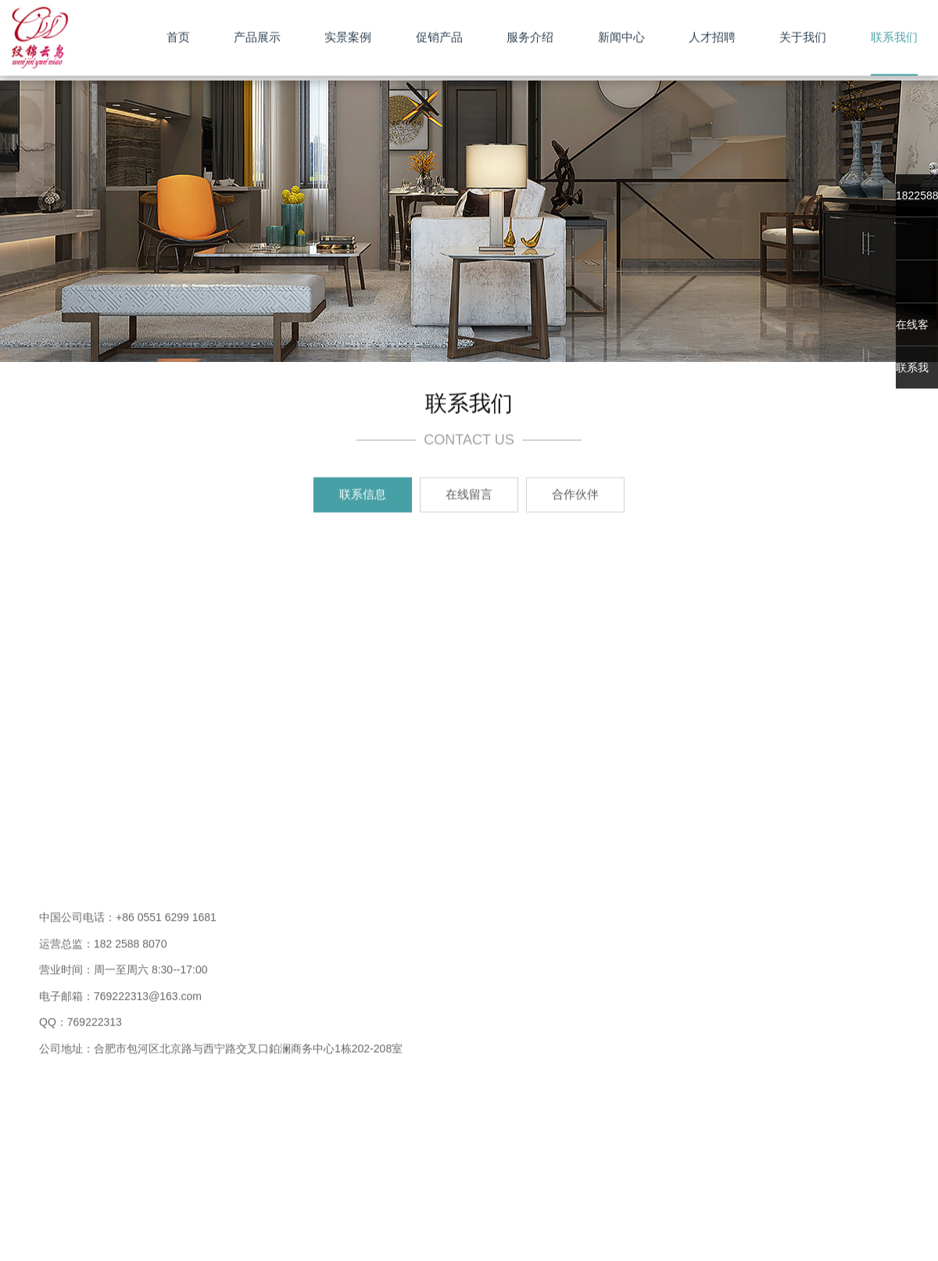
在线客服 (912, 332)
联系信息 (362, 495)
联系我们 (912, 375)
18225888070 (917, 195)
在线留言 (469, 495)
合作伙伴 (575, 495)
